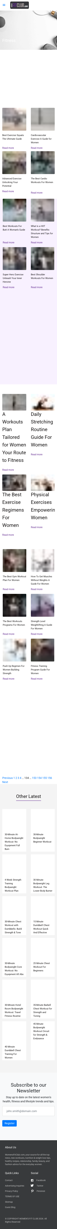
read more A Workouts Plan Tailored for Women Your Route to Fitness (14, 433)
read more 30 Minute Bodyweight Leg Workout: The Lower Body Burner (43, 873)
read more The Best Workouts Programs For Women (14, 615)
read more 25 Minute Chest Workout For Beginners (43, 957)
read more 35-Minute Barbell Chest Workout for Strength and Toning (43, 999)
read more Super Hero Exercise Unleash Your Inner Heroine (14, 268)
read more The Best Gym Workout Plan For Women (14, 570)
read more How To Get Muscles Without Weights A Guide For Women (42, 570)
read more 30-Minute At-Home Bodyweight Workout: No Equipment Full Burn (14, 830)
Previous (7, 777)
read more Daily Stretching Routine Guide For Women (43, 433)
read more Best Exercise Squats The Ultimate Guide (14, 129)
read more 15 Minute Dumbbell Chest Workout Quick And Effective (43, 915)
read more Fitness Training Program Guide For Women (42, 660)
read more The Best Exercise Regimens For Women (14, 505)
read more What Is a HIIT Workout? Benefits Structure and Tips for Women (42, 221)
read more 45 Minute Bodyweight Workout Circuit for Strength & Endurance (43, 1040)
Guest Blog (10, 1207)
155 (44, 777)
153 (34, 777)
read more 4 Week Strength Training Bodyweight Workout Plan (14, 873)
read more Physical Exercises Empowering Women (43, 505)
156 (49, 777)
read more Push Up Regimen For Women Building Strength (14, 660)
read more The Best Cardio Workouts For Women (43, 173)
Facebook (38, 1180)
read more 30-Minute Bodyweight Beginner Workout (43, 830)
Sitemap (9, 1202)
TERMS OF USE (12, 1196)
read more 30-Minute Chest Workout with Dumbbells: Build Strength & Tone (14, 915)
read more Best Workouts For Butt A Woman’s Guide (14, 221)
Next (5, 782)
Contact (9, 1180)
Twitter (37, 1185)
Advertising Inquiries (14, 1186)
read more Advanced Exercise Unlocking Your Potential (14, 172)
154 (39, 777)
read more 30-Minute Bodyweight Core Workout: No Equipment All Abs (14, 957)
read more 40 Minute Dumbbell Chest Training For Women (14, 1040)
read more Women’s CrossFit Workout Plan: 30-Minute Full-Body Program (28, 82)
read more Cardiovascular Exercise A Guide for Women (43, 129)
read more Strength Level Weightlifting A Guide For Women (42, 615)
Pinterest (38, 1191)
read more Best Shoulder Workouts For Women (42, 268)
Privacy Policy (11, 1191)
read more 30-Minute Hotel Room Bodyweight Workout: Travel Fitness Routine (14, 999)
